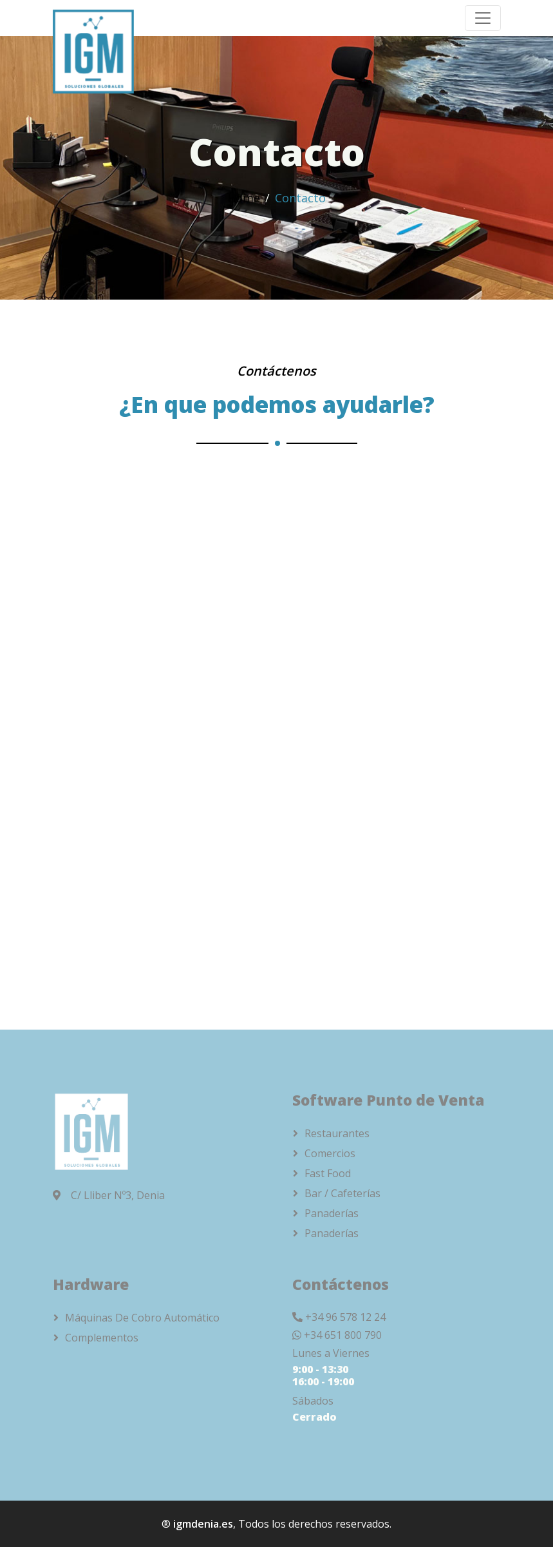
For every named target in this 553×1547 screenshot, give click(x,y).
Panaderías (332, 1213)
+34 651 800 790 (343, 1335)
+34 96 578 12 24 (345, 1317)
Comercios (330, 1153)
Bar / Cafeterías (342, 1193)
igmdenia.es (203, 1524)
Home (243, 198)
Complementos (101, 1338)
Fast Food (328, 1173)
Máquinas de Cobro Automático (142, 1318)
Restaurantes (337, 1133)
